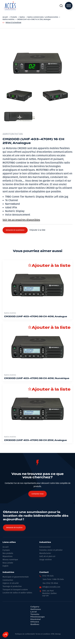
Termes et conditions (43, 634)
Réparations (7, 556)
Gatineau (35, 609)
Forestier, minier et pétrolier (51, 550)
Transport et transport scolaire (15, 590)
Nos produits (8, 553)
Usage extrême (45, 560)
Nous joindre (8, 563)
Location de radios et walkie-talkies (17, 593)
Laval (33, 612)
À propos (6, 550)
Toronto (34, 614)
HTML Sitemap (56, 634)
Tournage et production (12, 586)
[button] (15, 230)
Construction (8, 580)
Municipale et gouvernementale (16, 577)
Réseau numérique (10, 560)
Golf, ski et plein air (47, 556)
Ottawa (34, 622)
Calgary (34, 607)
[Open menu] (68, 5)
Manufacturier (45, 553)
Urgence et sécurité (11, 583)
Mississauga (37, 617)
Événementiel (45, 547)
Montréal (35, 619)
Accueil (5, 547)
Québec (34, 624)
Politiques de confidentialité (25, 634)
